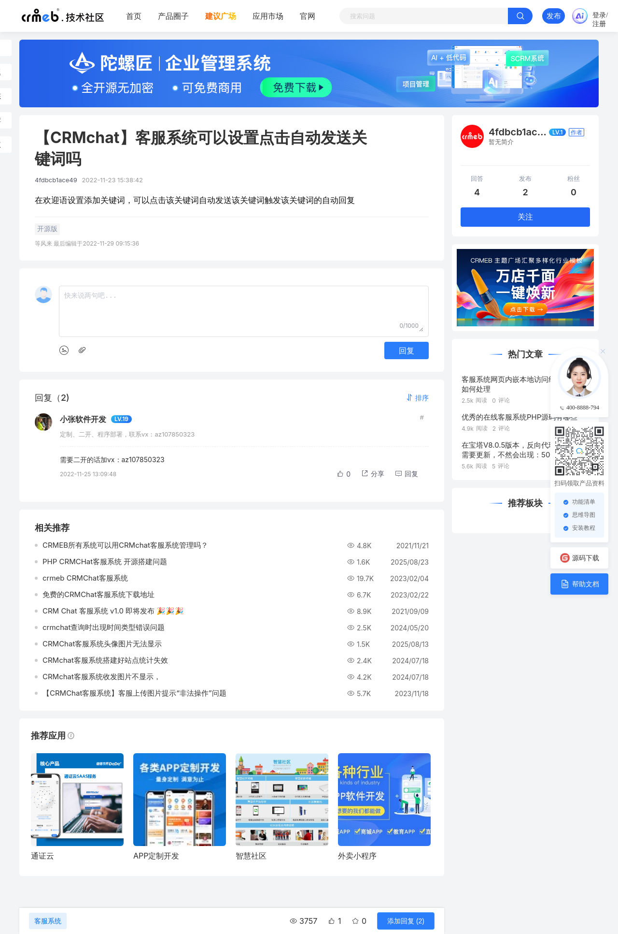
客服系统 (47, 921)
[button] (417, 398)
